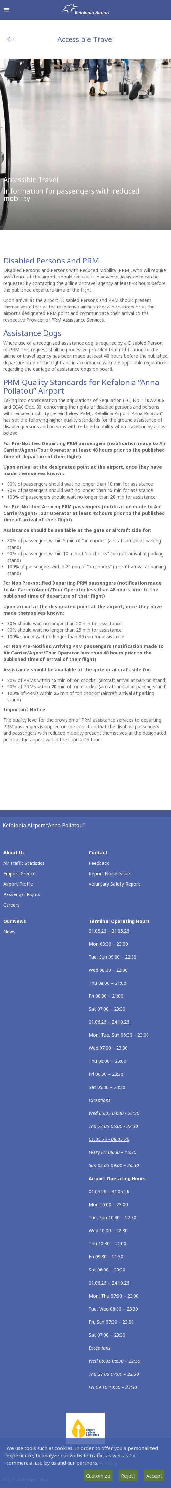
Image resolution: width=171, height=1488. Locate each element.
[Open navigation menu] (6, 10)
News (9, 931)
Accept (154, 1475)
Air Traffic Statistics (24, 863)
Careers (11, 905)
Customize (98, 1475)
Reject (128, 1475)
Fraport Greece (19, 873)
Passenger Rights (21, 894)
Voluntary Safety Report (114, 884)
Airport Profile (18, 884)
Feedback (99, 863)
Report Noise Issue (109, 873)
